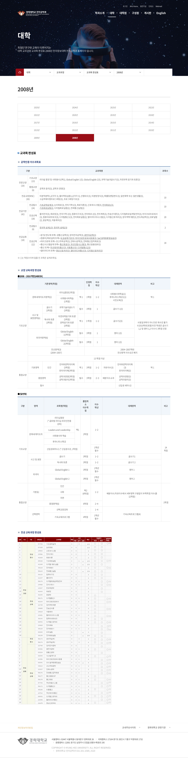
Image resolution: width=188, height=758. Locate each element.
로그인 (125, 6)
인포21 (151, 6)
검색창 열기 (166, 6)
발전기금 (143, 6)
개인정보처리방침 (25, 728)
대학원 (123, 13)
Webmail (159, 6)
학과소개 (99, 13)
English (161, 13)
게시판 (147, 13)
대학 (112, 13)
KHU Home (134, 6)
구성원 (135, 13)
